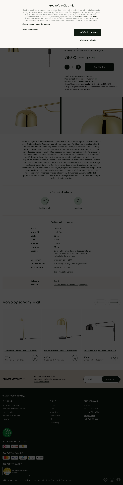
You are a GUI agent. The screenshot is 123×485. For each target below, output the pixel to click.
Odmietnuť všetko (87, 40)
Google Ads (82, 16)
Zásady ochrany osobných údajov (36, 24)
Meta (95, 16)
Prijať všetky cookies (88, 32)
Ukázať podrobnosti (30, 30)
